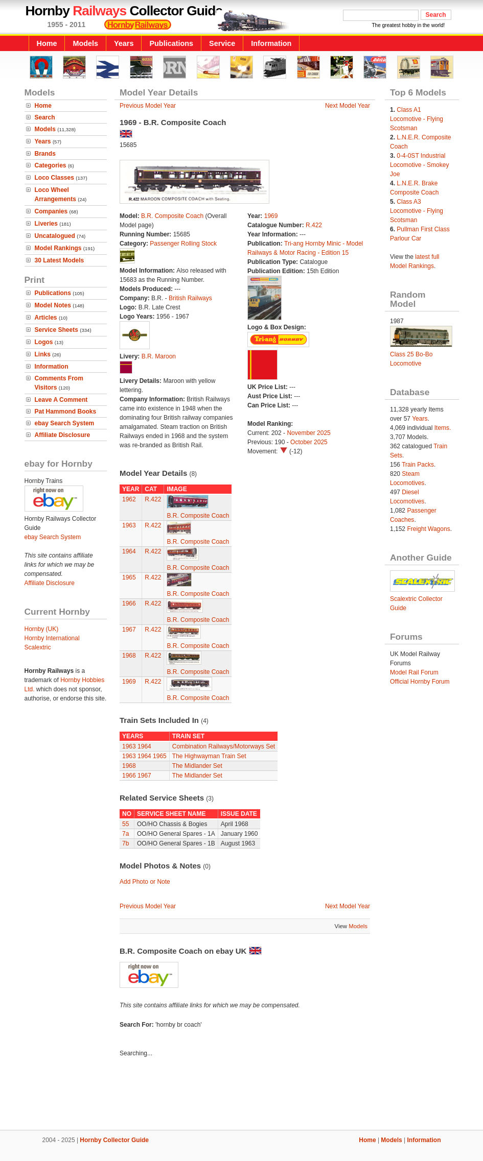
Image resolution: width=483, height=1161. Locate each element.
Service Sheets (56, 329)
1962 (129, 499)
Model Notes (53, 305)
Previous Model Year (148, 105)
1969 (271, 216)
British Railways (190, 298)
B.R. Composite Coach (172, 216)
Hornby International (52, 638)
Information (271, 43)
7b (125, 843)
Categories (50, 165)
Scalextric (38, 647)
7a (125, 833)
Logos (44, 342)
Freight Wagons (428, 529)
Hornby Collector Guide (114, 1140)
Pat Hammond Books (66, 411)
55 (125, 824)
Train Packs (418, 464)
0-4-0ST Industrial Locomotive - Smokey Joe (419, 165)
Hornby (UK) (42, 629)
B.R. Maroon (159, 356)
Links (43, 354)
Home (47, 43)
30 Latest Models (59, 260)
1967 (129, 629)
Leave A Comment (61, 399)
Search (45, 117)
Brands (45, 153)
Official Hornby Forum (419, 681)
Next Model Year (347, 105)
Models (85, 43)
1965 (129, 577)
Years (123, 43)
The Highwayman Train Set (209, 756)
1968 (129, 655)
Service (222, 43)
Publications (171, 43)
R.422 (314, 225)
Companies (51, 211)
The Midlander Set (197, 765)
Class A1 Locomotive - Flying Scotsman (416, 119)
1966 (129, 603)
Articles (46, 317)
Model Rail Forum (414, 672)
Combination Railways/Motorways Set (223, 746)
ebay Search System (65, 423)
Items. (442, 427)
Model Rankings (58, 248)
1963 (129, 525)
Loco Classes (54, 177)
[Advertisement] (242, 1095)
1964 (129, 551)
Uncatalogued (55, 235)
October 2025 (309, 442)
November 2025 (308, 433)
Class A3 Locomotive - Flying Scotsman (416, 211)
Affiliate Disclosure (62, 435)
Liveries (46, 223)
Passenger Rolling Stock (183, 243)
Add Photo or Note (145, 881)
